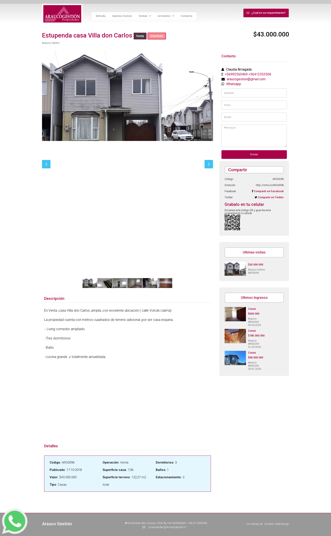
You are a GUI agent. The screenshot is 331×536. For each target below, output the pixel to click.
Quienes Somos (122, 15)
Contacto (186, 15)
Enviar (254, 154)
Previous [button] (46, 164)
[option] (127, 95)
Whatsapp (233, 84)
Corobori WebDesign (276, 523)
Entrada (100, 15)
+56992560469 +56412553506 (248, 74)
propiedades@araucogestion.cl (167, 527)
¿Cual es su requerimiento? (266, 12)
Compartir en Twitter (270, 197)
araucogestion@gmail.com (246, 79)
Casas (252, 308)
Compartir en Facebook (268, 191)
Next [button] (209, 164)
